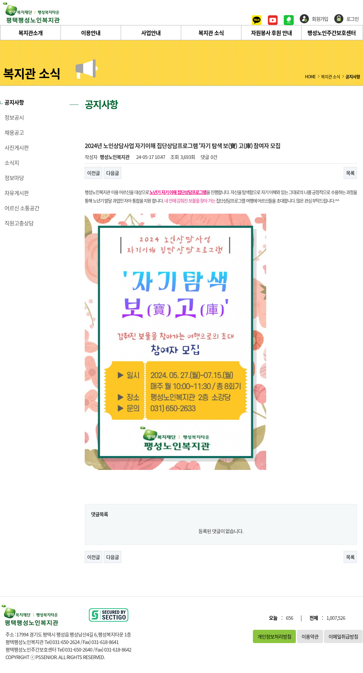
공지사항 (14, 102)
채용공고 (14, 133)
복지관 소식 (211, 33)
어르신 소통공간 (22, 208)
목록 (350, 172)
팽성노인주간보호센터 (331, 33)
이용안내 (90, 33)
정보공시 (14, 118)
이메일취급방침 (343, 636)
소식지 (12, 163)
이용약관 (310, 636)
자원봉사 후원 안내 (271, 33)
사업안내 (151, 33)
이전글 (93, 172)
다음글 (112, 172)
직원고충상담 (19, 223)
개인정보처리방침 (274, 636)
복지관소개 (30, 33)
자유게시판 (17, 193)
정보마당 (14, 178)
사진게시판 (17, 148)
